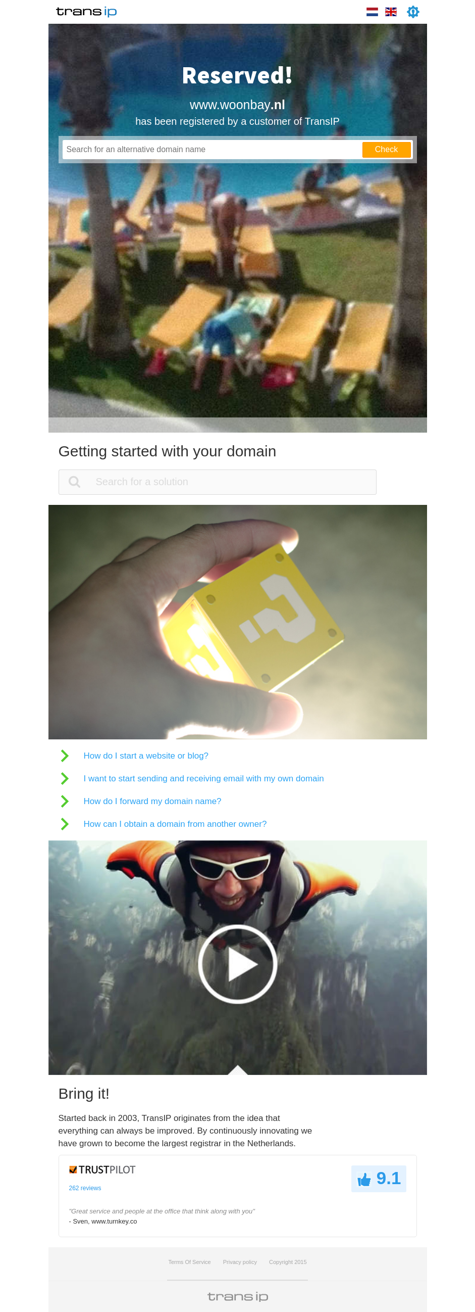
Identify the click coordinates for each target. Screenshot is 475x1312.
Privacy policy (240, 1262)
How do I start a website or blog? (146, 756)
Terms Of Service (189, 1262)
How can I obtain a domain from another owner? (175, 824)
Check (386, 149)
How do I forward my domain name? (153, 801)
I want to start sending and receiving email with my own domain (204, 778)
